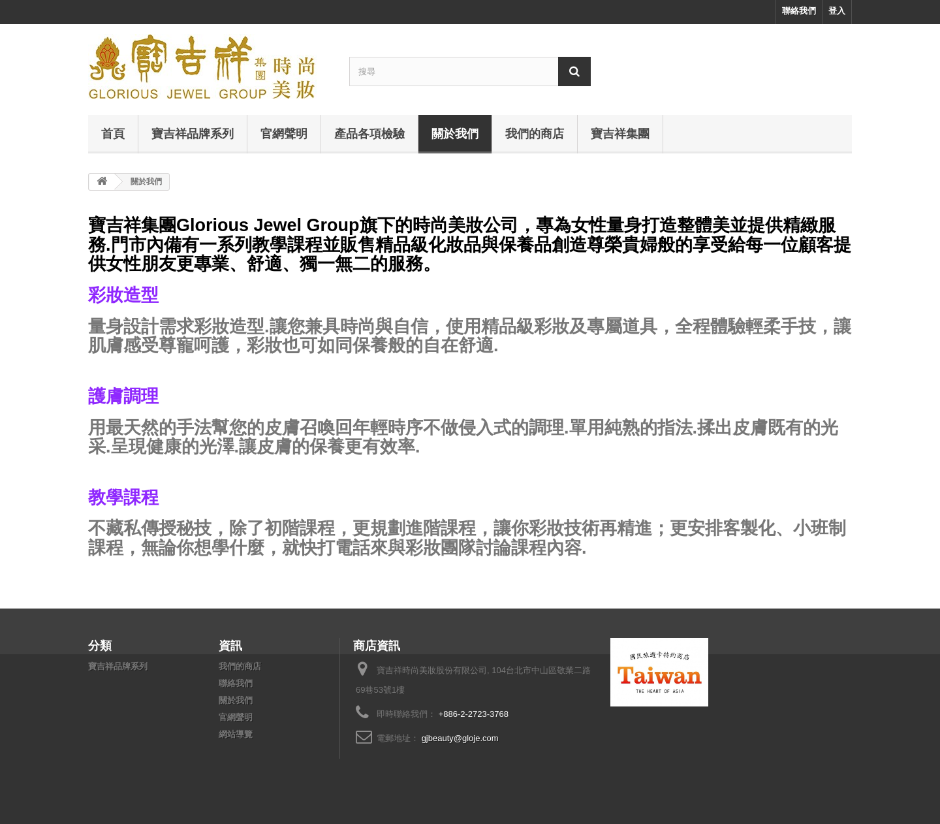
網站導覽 (236, 734)
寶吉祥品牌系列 (192, 133)
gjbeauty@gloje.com (460, 738)
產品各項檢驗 (369, 133)
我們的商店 (534, 133)
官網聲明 (283, 133)
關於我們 (454, 133)
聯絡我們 (799, 11)
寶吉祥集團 (620, 133)
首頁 (113, 133)
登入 (836, 11)
